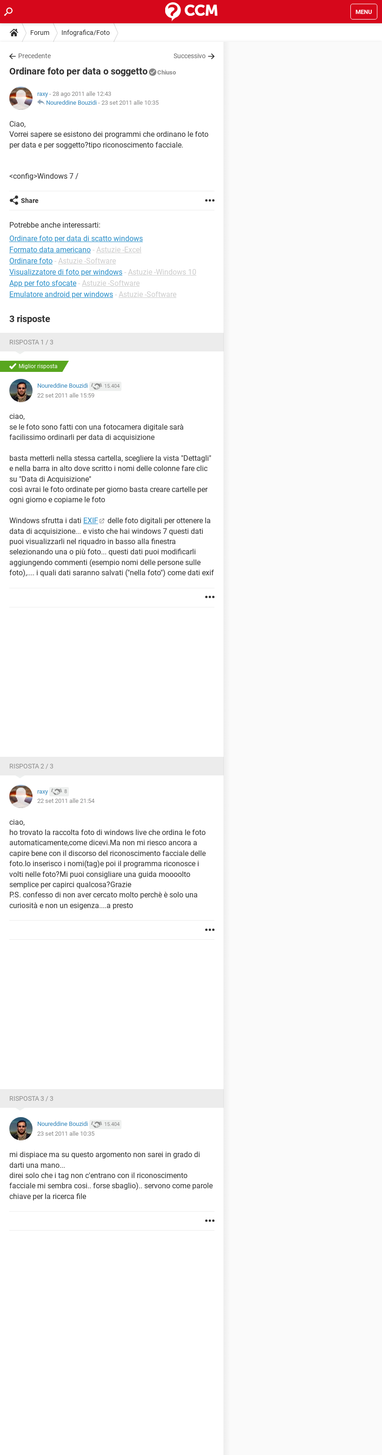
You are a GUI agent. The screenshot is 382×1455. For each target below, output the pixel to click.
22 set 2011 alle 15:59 (65, 395)
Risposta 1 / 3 (31, 342)
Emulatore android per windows (61, 294)
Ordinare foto (31, 260)
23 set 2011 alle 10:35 (130, 102)
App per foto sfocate (42, 283)
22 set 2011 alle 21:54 (65, 800)
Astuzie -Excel (118, 249)
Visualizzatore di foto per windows (65, 272)
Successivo (190, 56)
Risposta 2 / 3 (31, 766)
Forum (39, 32)
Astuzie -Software (87, 260)
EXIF (90, 520)
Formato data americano (50, 249)
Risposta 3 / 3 (31, 1098)
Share (30, 200)
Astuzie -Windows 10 (162, 272)
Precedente (34, 56)
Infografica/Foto (85, 32)
